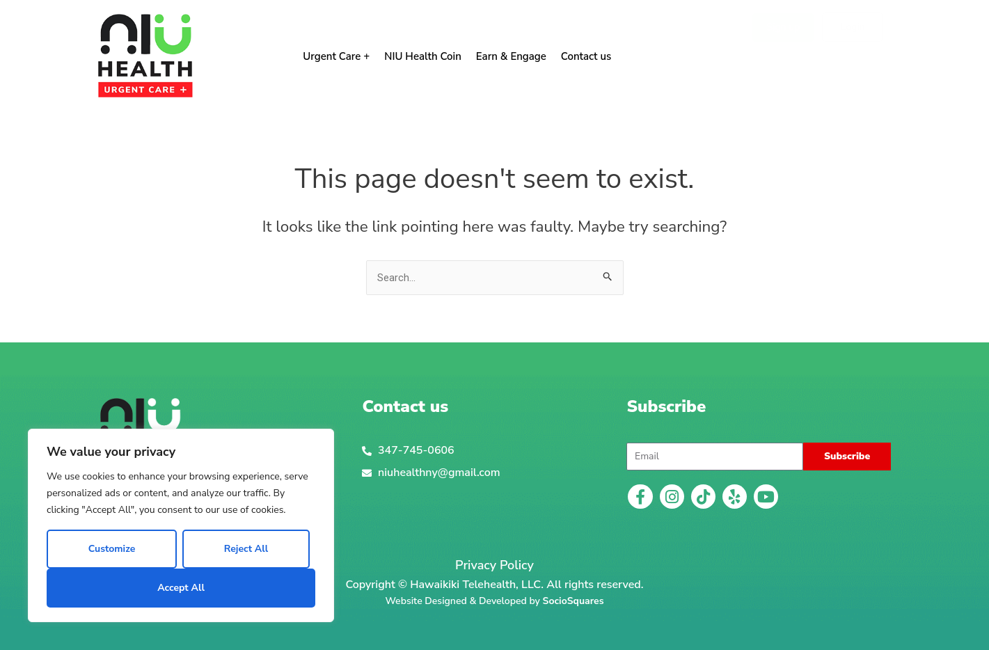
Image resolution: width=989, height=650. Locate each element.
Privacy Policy (494, 565)
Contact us (586, 56)
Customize (112, 548)
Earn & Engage (511, 56)
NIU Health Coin (422, 56)
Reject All (246, 548)
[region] (181, 525)
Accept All (181, 587)
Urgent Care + (336, 56)
